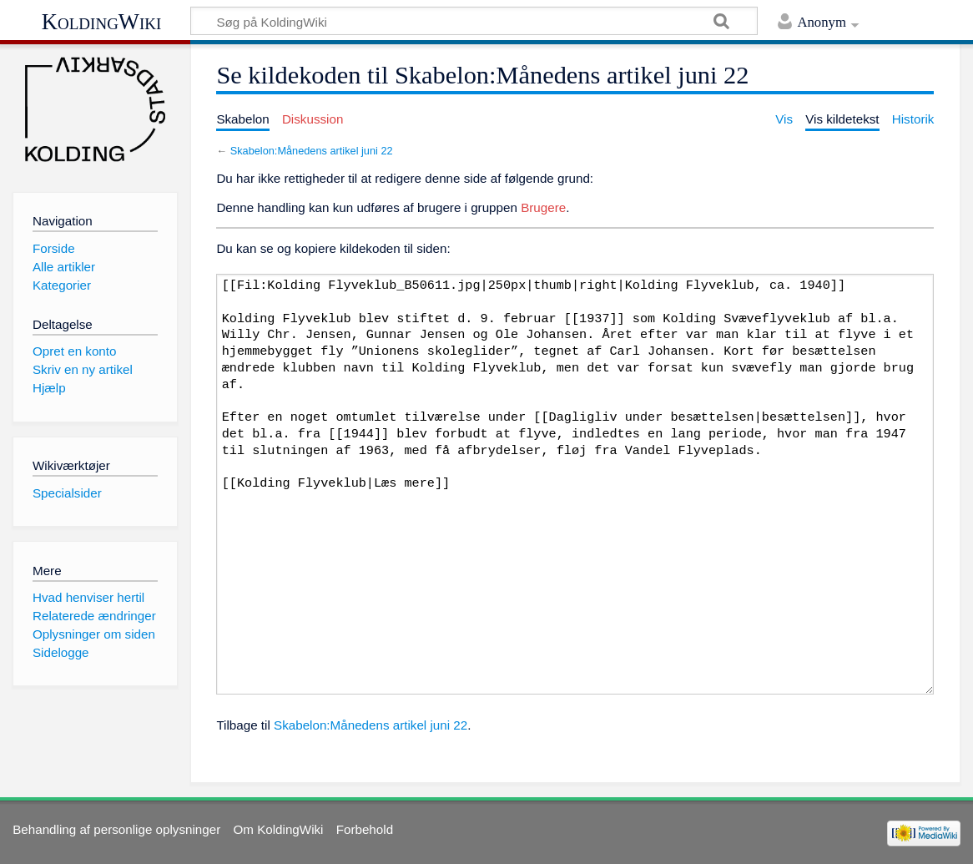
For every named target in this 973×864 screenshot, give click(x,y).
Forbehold (364, 829)
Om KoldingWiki (278, 829)
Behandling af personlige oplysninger (116, 829)
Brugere (543, 207)
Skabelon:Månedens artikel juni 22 (311, 150)
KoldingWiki (102, 21)
